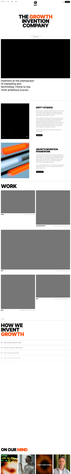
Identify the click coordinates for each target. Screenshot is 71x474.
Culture (16, 1)
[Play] (3, 136)
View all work (35, 36)
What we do (3, 1)
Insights (12, 1)
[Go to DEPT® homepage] (35, 3)
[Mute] (26, 136)
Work (8, 1)
